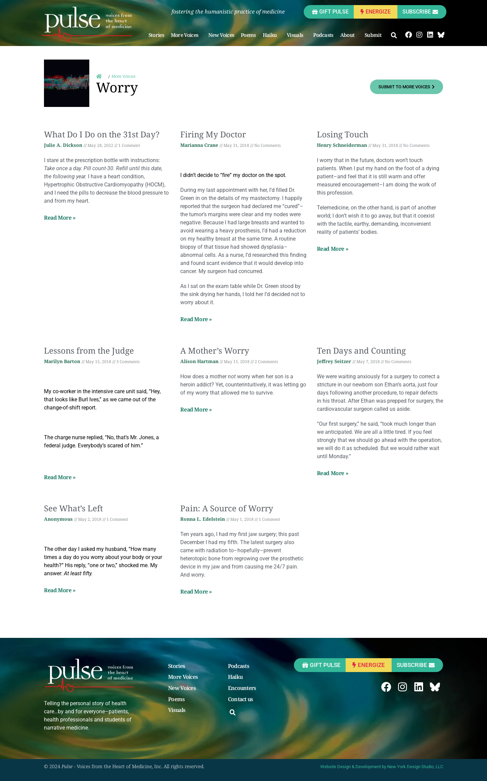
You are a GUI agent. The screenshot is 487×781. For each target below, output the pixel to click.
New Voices (221, 34)
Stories (156, 34)
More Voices (186, 34)
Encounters (242, 688)
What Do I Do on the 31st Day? (101, 134)
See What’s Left (73, 508)
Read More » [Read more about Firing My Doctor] (196, 319)
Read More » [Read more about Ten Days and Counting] (333, 473)
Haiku (271, 34)
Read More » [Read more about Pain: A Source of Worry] (196, 591)
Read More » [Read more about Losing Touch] (333, 248)
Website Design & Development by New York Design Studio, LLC (381, 766)
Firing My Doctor (213, 134)
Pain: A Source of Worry (226, 508)
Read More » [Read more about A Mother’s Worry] (196, 409)
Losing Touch (342, 134)
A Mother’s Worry (214, 350)
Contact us (240, 699)
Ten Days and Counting (361, 350)
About (349, 34)
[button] (394, 35)
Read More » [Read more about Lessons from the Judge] (60, 477)
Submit (375, 34)
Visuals (296, 34)
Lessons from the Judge (89, 350)
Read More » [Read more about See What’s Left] (60, 590)
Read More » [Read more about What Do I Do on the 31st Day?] (60, 217)
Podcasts (323, 34)
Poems (248, 34)
